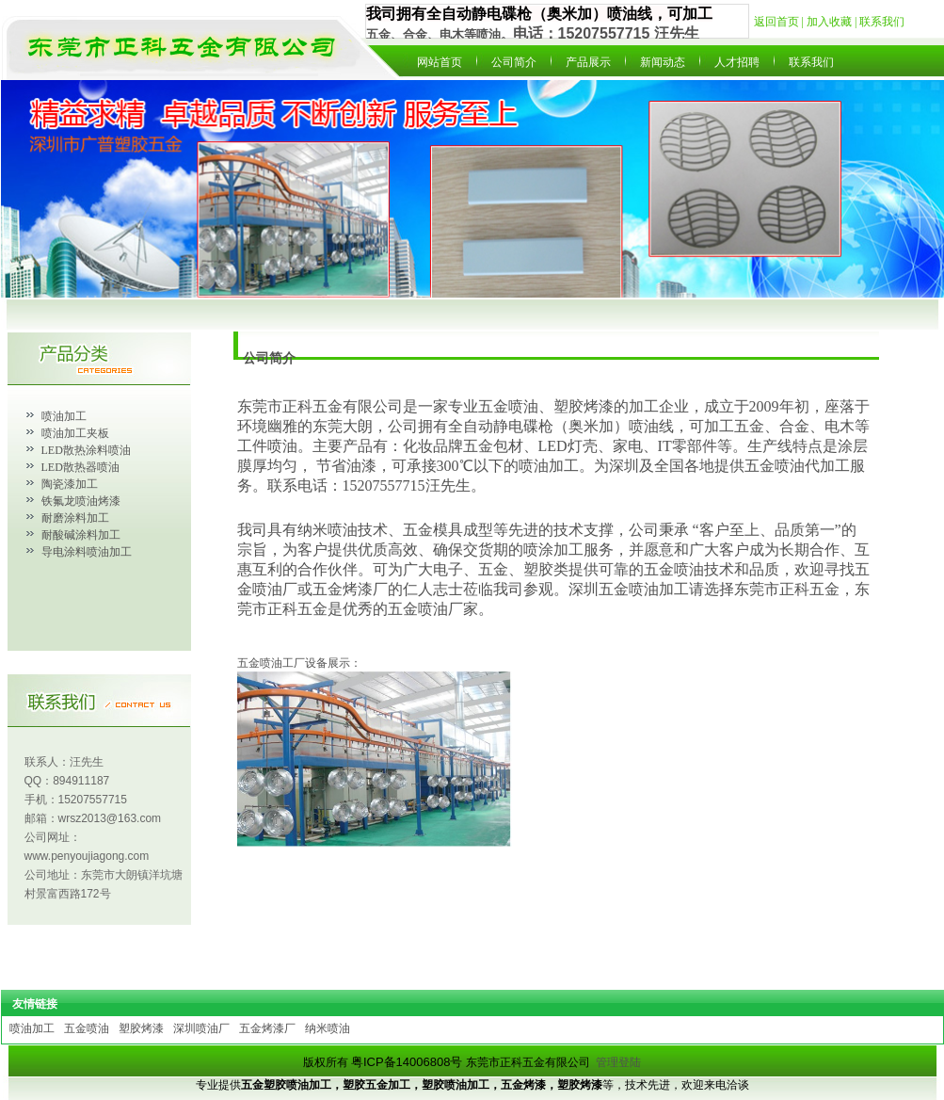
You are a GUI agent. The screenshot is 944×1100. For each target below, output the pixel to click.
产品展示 (588, 62)
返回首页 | (780, 21)
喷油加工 (64, 416)
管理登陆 (618, 1062)
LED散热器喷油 (80, 467)
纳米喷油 (327, 1028)
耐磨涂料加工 (75, 518)
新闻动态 (662, 62)
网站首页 (439, 62)
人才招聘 (737, 62)
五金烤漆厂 (267, 1028)
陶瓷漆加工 (69, 484)
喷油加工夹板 (75, 433)
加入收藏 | (833, 21)
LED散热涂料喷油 (86, 450)
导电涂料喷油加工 (86, 551)
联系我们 (881, 21)
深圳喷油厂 (201, 1028)
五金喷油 (86, 1028)
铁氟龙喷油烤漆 (80, 501)
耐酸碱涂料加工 (80, 535)
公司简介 (513, 62)
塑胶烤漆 (141, 1028)
